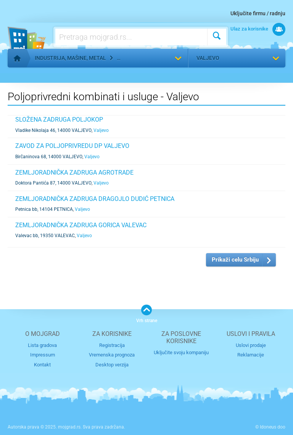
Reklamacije (250, 355)
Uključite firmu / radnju (257, 13)
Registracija (112, 345)
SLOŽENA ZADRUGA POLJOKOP (59, 119)
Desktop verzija (112, 365)
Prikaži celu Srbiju (235, 259)
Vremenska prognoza (112, 355)
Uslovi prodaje (251, 345)
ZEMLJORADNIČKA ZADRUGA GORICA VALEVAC (80, 225)
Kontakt (42, 365)
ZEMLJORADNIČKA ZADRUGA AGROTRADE (74, 172)
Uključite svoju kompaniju (181, 352)
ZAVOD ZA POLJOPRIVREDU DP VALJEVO (72, 145)
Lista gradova (42, 345)
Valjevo (207, 58)
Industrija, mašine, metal (70, 58)
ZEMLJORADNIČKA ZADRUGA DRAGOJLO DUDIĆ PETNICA (94, 198)
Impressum (42, 355)
